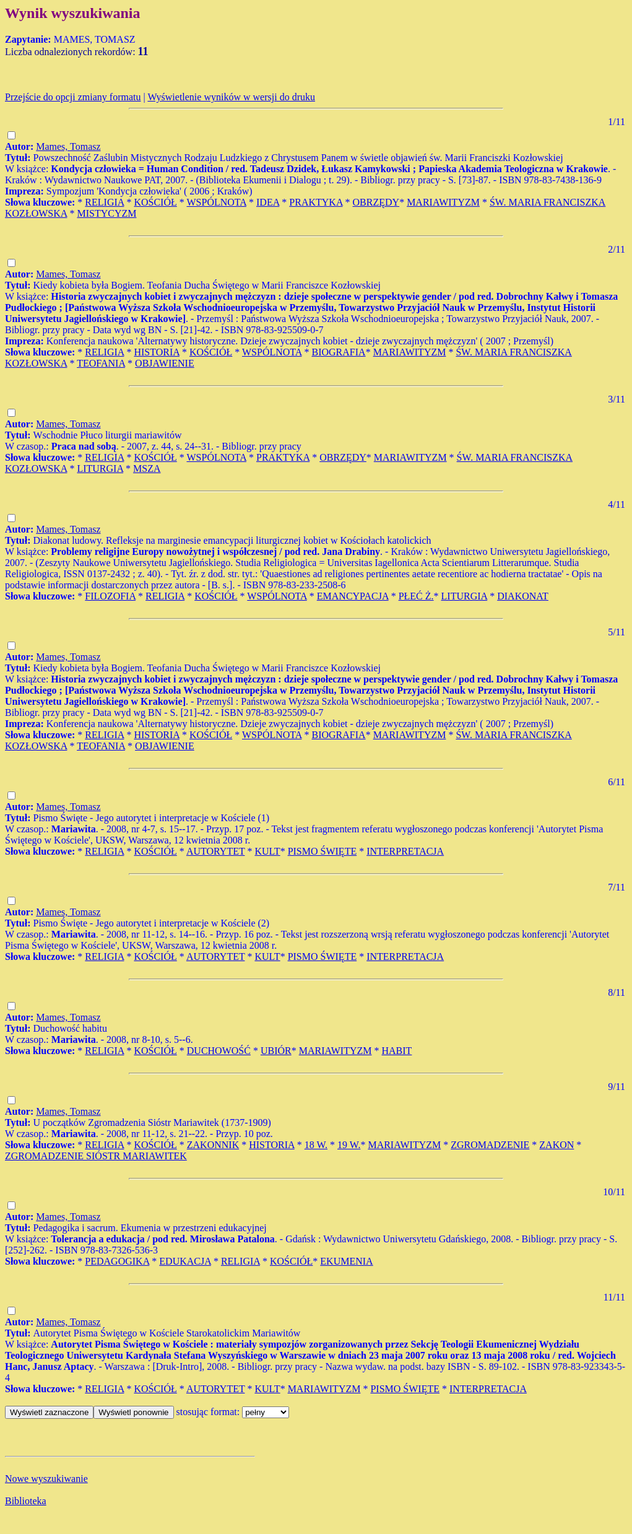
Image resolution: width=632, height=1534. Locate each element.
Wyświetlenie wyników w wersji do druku (231, 97)
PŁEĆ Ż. (416, 596)
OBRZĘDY (376, 202)
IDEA (267, 202)
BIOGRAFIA (339, 352)
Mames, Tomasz (68, 146)
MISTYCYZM (106, 213)
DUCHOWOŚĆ (219, 1050)
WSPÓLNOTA (217, 202)
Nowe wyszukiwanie (46, 1478)
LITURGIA (100, 468)
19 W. (348, 1145)
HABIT (397, 1050)
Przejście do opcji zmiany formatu (73, 97)
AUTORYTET (215, 851)
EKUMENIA (346, 1261)
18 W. (316, 1145)
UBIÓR (276, 1050)
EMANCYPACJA (353, 596)
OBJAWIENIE (164, 363)
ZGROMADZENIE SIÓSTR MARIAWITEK (96, 1156)
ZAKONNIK (213, 1145)
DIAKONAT (522, 596)
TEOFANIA (101, 363)
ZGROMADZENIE (490, 1145)
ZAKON (556, 1145)
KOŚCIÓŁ (155, 202)
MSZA (146, 468)
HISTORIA (157, 352)
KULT (267, 851)
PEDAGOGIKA (117, 1261)
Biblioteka (25, 1501)
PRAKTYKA (315, 202)
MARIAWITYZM (443, 202)
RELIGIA (104, 202)
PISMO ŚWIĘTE (322, 851)
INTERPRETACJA (405, 851)
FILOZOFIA (110, 596)
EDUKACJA (185, 1261)
